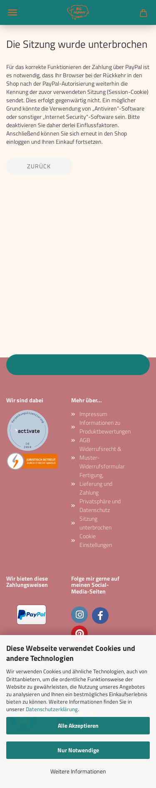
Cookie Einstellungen (95, 540)
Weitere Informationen (78, 771)
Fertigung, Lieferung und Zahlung (95, 483)
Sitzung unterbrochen (95, 523)
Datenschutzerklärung (52, 709)
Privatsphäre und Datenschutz (100, 505)
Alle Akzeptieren (78, 725)
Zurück (39, 166)
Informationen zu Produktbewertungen (101, 427)
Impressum (93, 413)
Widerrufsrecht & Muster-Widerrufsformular (101, 457)
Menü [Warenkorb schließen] (12, 12)
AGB (84, 440)
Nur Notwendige (78, 750)
